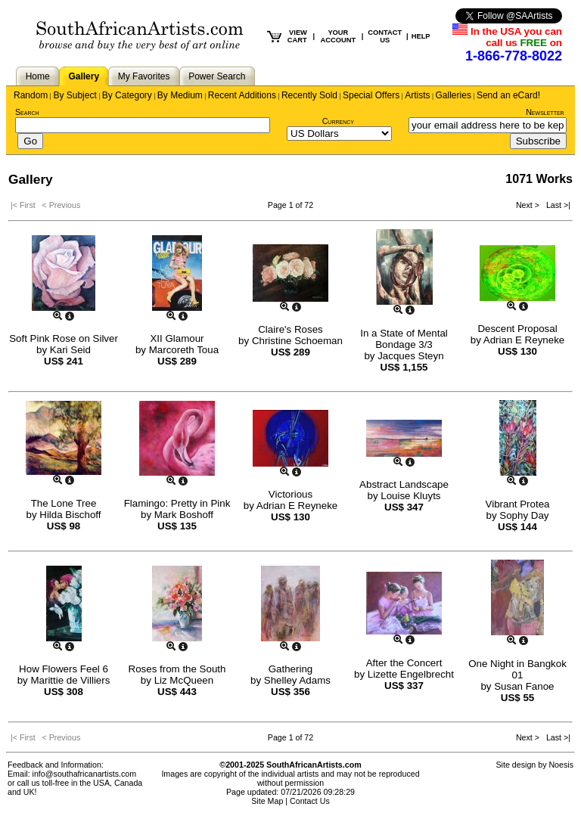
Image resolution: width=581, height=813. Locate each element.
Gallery (83, 76)
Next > (529, 204)
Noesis (560, 764)
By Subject (74, 95)
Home (38, 76)
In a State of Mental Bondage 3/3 (404, 338)
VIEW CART (297, 36)
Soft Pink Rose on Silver (63, 338)
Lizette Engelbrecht (411, 674)
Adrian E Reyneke (523, 340)
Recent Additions (242, 95)
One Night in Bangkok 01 (517, 669)
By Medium (180, 95)
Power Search (216, 76)
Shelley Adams (297, 680)
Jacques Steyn (410, 356)
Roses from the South (177, 669)
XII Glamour (177, 338)
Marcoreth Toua (184, 349)
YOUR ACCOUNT (338, 36)
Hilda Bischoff (70, 514)
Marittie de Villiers (70, 680)
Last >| (556, 204)
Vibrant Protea (518, 504)
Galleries (453, 95)
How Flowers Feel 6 (63, 669)
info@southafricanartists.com (85, 773)
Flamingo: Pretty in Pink (177, 503)
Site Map (267, 800)
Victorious (290, 494)
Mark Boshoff (183, 514)
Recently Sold (309, 95)
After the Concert (404, 663)
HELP (421, 36)
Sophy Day (523, 515)
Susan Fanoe (524, 686)
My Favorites (144, 76)
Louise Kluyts (410, 495)
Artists (417, 95)
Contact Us (310, 800)
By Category (127, 95)
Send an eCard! (508, 95)
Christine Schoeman (297, 340)
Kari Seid (70, 349)
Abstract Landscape (404, 484)
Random (31, 95)
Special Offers (371, 95)
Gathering (291, 669)
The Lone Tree (64, 503)
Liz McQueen (184, 680)
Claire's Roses (290, 329)
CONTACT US (385, 36)
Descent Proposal (517, 328)
